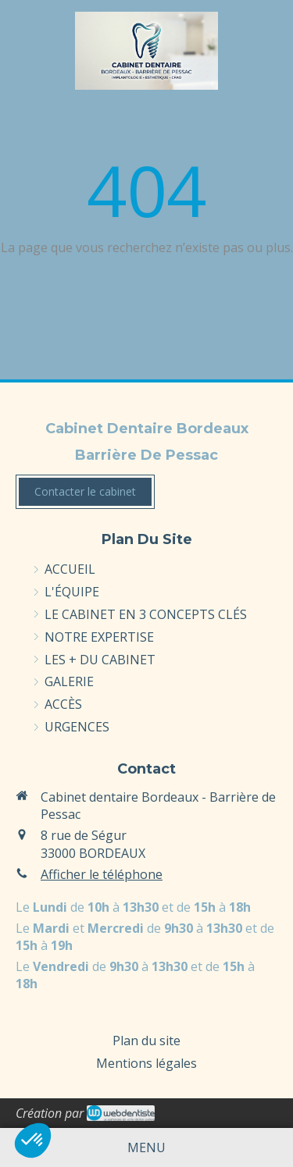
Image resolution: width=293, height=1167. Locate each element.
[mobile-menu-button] (146, 1148)
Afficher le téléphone (102, 874)
